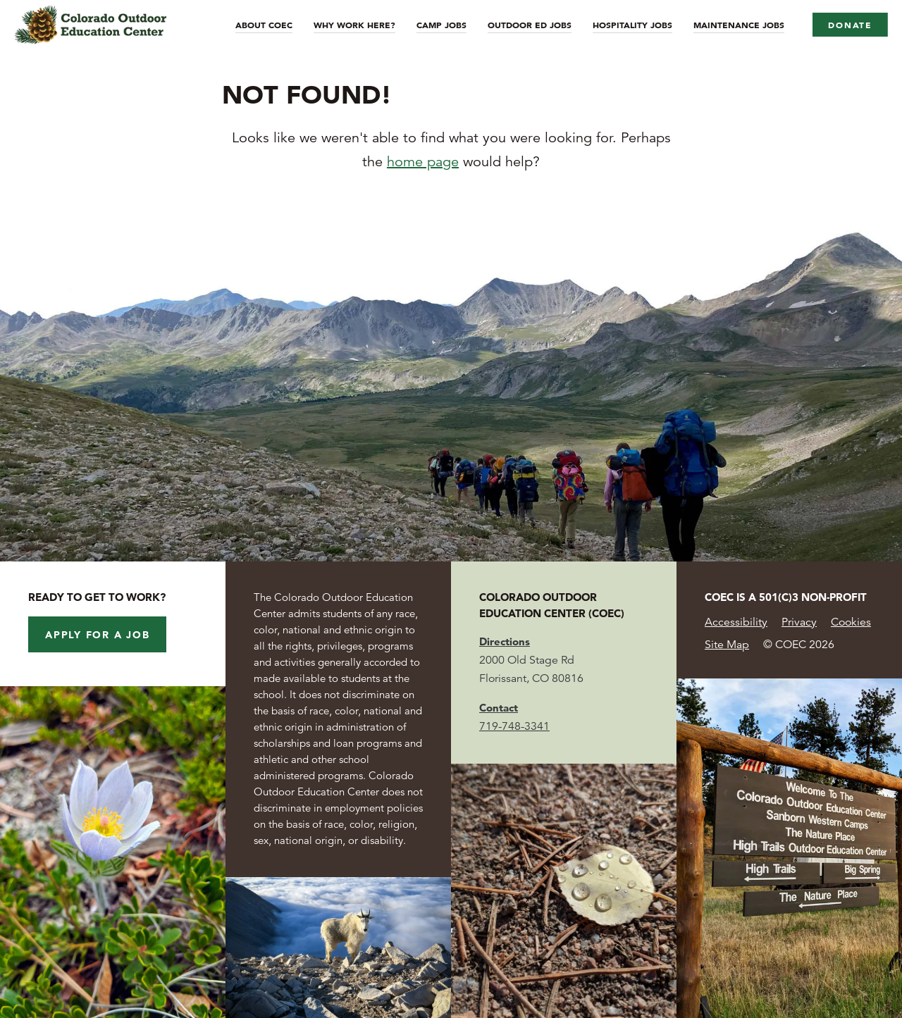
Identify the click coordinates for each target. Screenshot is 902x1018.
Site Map (727, 644)
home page (423, 161)
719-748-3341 (514, 726)
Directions (504, 641)
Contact (498, 707)
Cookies (851, 622)
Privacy (799, 622)
